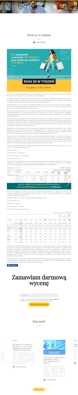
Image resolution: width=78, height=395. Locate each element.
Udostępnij (12, 265)
